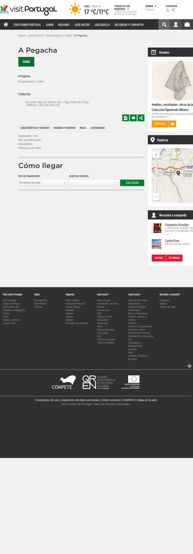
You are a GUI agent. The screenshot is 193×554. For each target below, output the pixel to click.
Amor (100, 326)
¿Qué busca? (36, 35)
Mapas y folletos (11, 320)
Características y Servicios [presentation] (34, 128)
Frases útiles (9, 323)
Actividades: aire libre (108, 303)
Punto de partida (79, 176)
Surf (99, 336)
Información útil (10, 307)
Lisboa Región (73, 307)
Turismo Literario (105, 342)
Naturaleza (102, 323)
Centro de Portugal (75, 303)
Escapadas (102, 320)
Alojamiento (134, 303)
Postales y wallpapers (14, 310)
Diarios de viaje (167, 307)
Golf (99, 313)
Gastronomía (103, 310)
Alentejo (70, 310)
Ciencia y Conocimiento (140, 326)
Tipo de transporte (29, 176)
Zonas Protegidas (137, 307)
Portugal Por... (41, 300)
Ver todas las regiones (77, 323)
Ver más (159, 258)
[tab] (34, 128)
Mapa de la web (147, 400)
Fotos (6, 316)
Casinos (132, 323)
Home (21, 35)
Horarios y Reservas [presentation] (65, 128)
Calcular (132, 182)
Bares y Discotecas (138, 313)
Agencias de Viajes (138, 300)
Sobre (26, 61)
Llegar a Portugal (11, 303)
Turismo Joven (104, 316)
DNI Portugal (9, 300)
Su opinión (174, 258)
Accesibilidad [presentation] (98, 128)
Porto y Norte (72, 300)
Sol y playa (102, 333)
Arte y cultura (104, 300)
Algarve (69, 313)
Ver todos (160, 124)
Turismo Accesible (106, 339)
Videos (6, 313)
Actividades (134, 310)
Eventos (132, 349)
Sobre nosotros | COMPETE (119, 400)
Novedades (40, 303)
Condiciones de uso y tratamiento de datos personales (67, 400)
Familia (100, 307)
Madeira (70, 320)
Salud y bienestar (106, 329)
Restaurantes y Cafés (59, 35)
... (71, 182)
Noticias (38, 307)
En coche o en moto (30, 182)
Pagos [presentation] (83, 128)
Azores (69, 316)
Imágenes (165, 300)
